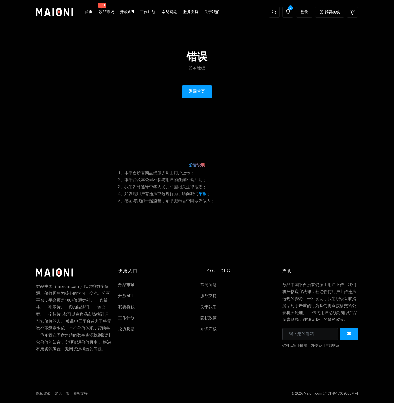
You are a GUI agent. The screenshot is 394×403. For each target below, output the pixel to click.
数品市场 (106, 9)
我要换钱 (330, 12)
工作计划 (147, 12)
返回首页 (197, 91)
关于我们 (212, 12)
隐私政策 (208, 317)
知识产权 (208, 329)
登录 (304, 12)
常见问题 (169, 12)
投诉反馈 (126, 329)
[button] (274, 12)
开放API (127, 12)
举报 (202, 193)
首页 (88, 12)
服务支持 (190, 12)
